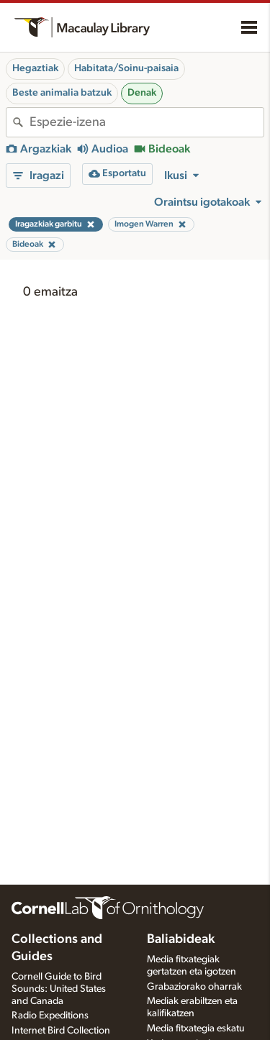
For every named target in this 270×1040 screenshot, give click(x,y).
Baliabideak (181, 939)
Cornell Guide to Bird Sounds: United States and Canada (59, 989)
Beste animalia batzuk (62, 93)
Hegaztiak (35, 68)
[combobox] (147, 122)
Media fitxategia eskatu (196, 1028)
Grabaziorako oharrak (194, 987)
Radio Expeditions (50, 1016)
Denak (141, 93)
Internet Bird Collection (61, 1031)
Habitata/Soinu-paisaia (126, 68)
